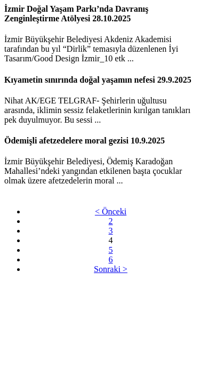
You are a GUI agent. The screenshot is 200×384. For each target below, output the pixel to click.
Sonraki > (110, 269)
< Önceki (110, 211)
